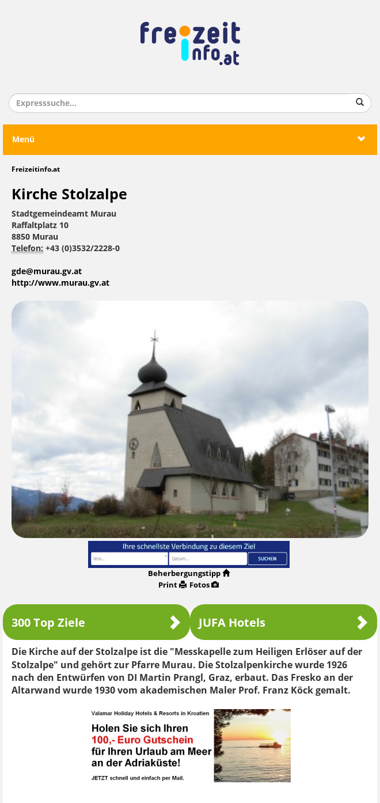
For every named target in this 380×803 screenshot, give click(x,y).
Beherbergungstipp (189, 573)
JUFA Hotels (283, 622)
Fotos (204, 585)
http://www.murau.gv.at (60, 283)
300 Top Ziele (96, 622)
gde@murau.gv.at (47, 271)
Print (172, 585)
